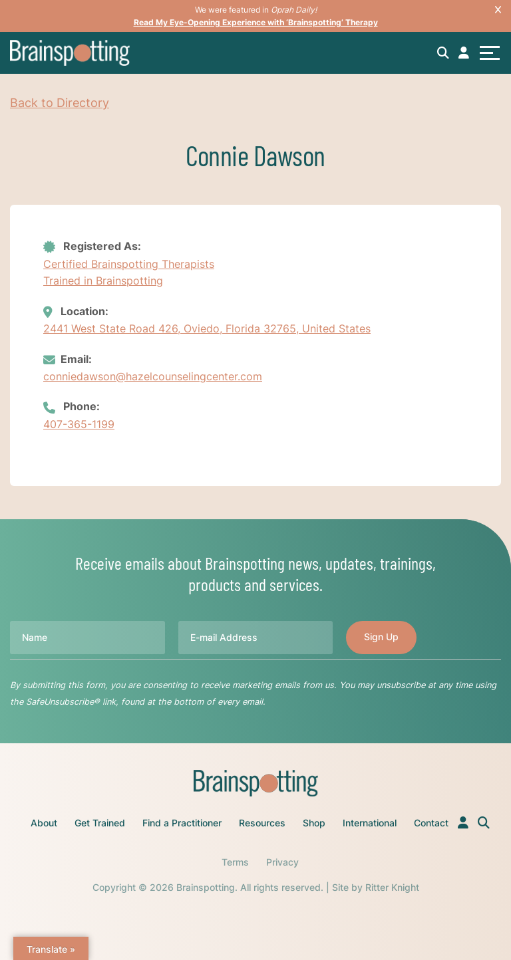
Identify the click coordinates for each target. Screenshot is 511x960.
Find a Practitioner (182, 822)
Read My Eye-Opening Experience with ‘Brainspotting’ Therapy (256, 22)
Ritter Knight (392, 887)
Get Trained (100, 822)
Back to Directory (59, 103)
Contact (431, 822)
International (370, 822)
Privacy (282, 862)
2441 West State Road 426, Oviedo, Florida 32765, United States (207, 328)
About (44, 822)
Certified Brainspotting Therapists (128, 264)
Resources (262, 822)
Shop (314, 822)
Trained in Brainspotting (103, 280)
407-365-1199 (78, 424)
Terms (235, 862)
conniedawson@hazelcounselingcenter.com (152, 376)
